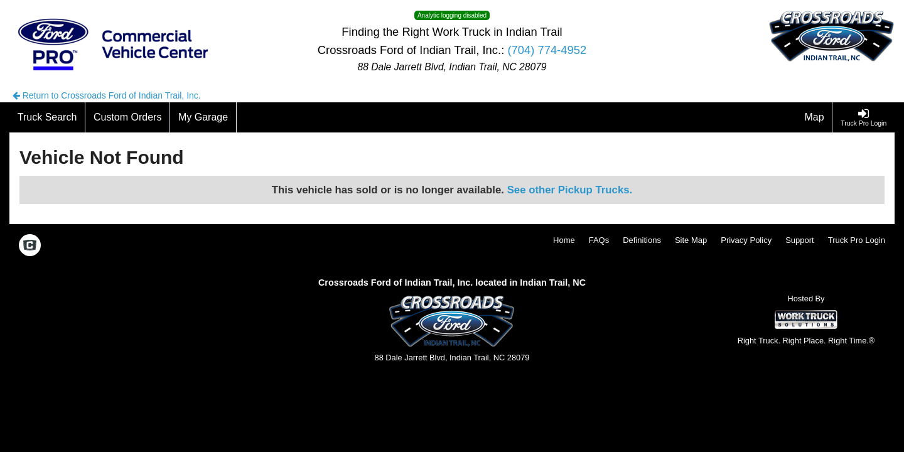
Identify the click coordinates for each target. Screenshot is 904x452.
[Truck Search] (47, 117)
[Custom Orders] (127, 117)
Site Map (691, 240)
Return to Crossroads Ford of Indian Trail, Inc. (107, 95)
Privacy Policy (746, 240)
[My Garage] (203, 117)
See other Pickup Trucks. (570, 190)
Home (564, 240)
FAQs (599, 240)
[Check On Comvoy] (30, 246)
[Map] (815, 117)
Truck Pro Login (856, 240)
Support (799, 240)
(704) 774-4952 (546, 49)
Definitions (642, 240)
